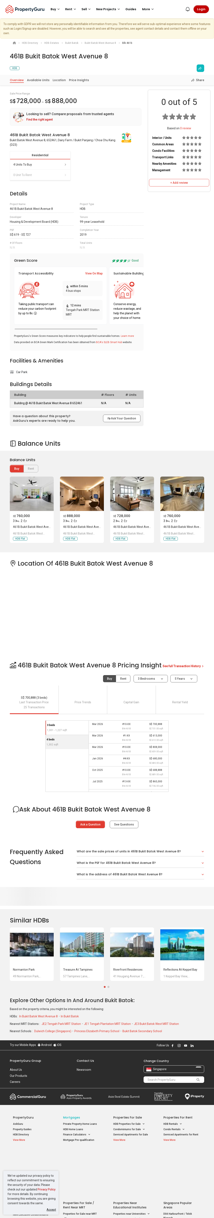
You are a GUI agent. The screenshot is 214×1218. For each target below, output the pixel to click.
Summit (124, 1096)
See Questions (124, 824)
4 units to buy (40, 164)
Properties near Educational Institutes (129, 1155)
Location (59, 80)
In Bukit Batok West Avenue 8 (38, 1016)
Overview (17, 80)
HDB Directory (21, 1134)
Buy (16, 468)
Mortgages (71, 1117)
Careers (15, 1081)
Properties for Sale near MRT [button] (80, 1167)
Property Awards (76, 1096)
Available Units (38, 80)
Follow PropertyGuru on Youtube (185, 1045)
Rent (123, 678)
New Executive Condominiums (30, 1165)
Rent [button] (71, 9)
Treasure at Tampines (78, 969)
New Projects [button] (108, 9)
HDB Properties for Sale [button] (129, 1124)
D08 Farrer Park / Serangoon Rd (181, 1183)
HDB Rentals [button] (172, 1124)
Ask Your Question (121, 418)
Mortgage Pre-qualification (78, 1140)
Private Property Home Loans (80, 1123)
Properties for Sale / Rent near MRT (78, 1155)
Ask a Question (90, 824)
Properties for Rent (177, 1117)
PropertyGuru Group (25, 1061)
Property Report (163, 1096)
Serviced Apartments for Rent (180, 1134)
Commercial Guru (28, 1096)
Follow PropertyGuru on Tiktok (202, 1045)
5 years (180, 678)
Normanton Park (24, 969)
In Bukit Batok (70, 1016)
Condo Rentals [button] (174, 1129)
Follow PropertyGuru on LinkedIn (192, 1045)
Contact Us (85, 1061)
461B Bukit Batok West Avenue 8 (34, 526)
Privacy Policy (47, 1189)
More (148, 9)
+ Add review (179, 182)
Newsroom (84, 1069)
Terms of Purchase (106, 1208)
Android (45, 1045)
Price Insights (79, 80)
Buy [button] (56, 9)
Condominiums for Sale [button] (129, 1129)
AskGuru (18, 1123)
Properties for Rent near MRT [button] (80, 1177)
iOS (57, 1045)
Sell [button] (87, 9)
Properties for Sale (127, 1117)
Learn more (127, 336)
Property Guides (22, 1129)
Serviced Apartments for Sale (130, 1134)
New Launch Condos (25, 1160)
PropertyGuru (23, 1117)
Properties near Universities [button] (131, 1164)
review (185, 128)
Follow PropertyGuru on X (197, 1045)
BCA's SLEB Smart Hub (109, 342)
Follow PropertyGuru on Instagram (179, 1045)
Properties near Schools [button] (129, 1170)
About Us (16, 1069)
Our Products (18, 1075)
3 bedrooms (147, 678)
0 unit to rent (40, 175)
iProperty (194, 1096)
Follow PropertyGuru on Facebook (172, 1045)
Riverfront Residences (128, 969)
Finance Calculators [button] (76, 1134)
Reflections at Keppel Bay (180, 969)
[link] (75, 117)
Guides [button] (130, 9)
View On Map (94, 273)
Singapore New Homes (30, 1153)
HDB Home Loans (73, 1129)
